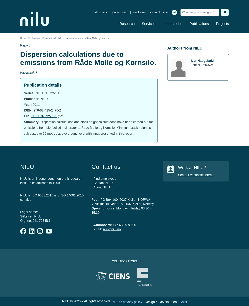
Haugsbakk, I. (29, 72)
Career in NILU (159, 12)
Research (127, 24)
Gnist (183, 302)
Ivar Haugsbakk (203, 61)
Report (25, 45)
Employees (139, 12)
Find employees (104, 178)
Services (149, 24)
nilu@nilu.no (112, 229)
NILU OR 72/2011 (44, 116)
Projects (222, 24)
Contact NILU (120, 12)
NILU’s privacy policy (127, 302)
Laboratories (172, 24)
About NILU (101, 12)
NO (174, 12)
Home (23, 38)
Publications (199, 24)
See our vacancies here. (195, 175)
